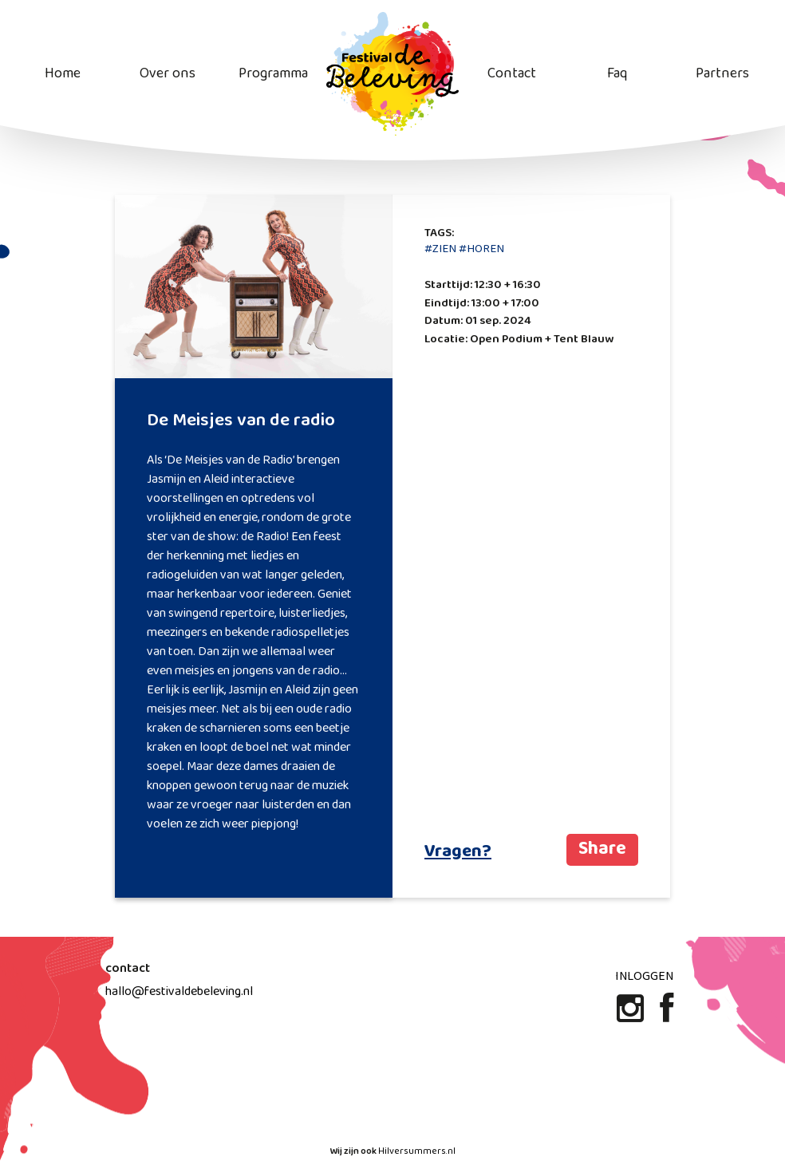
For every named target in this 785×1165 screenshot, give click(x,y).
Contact (511, 74)
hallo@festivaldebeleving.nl (179, 991)
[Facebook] (666, 1015)
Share (602, 849)
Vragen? (457, 852)
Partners (722, 74)
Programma (273, 74)
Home (63, 74)
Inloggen (644, 976)
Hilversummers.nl (417, 1151)
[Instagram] (632, 1015)
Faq (617, 74)
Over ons (167, 74)
